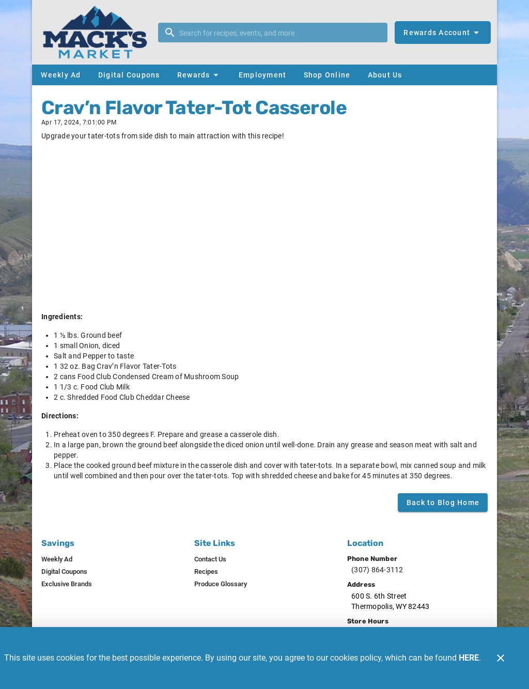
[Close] (500, 658)
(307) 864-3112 (377, 570)
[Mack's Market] (98, 32)
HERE (469, 658)
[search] (280, 32)
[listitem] (56, 559)
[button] (199, 75)
